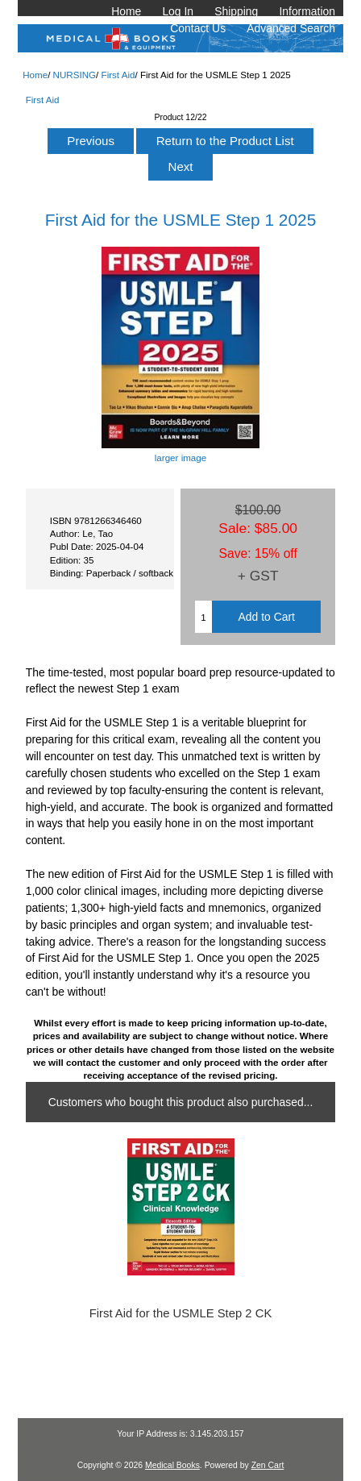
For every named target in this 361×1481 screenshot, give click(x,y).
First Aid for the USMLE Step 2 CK (180, 1313)
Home (126, 11)
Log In (177, 11)
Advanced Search (291, 28)
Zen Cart (267, 1465)
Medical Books (172, 1465)
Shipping (236, 11)
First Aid (118, 74)
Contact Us (198, 28)
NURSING (74, 74)
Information (307, 11)
